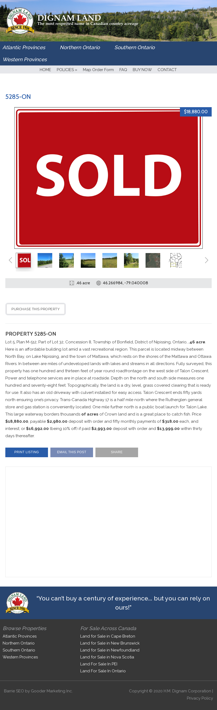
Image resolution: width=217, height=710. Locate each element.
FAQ (123, 69)
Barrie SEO (14, 691)
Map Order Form (98, 69)
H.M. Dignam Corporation (187, 691)
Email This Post (71, 452)
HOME (45, 69)
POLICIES (67, 69)
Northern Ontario (80, 47)
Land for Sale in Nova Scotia (107, 657)
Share (117, 452)
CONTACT (167, 69)
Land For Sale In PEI (98, 664)
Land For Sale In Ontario (103, 671)
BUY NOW (142, 69)
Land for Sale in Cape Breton (107, 636)
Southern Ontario (134, 47)
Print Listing (26, 452)
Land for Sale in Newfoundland (109, 650)
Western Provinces (24, 59)
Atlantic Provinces (23, 47)
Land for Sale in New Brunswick (110, 643)
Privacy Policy (200, 698)
